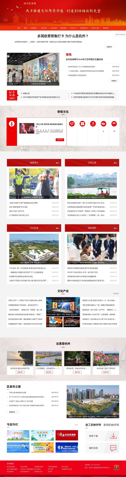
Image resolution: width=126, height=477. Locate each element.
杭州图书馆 (10, 471)
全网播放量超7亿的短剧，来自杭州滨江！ (23, 305)
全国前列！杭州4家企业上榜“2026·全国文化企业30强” (100, 319)
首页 (18, 28)
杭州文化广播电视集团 (27, 469)
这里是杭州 (84, 28)
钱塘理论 (34, 28)
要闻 (25, 28)
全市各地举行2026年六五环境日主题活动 (84, 59)
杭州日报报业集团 (12, 469)
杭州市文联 (65, 466)
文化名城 (54, 28)
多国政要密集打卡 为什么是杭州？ (63, 36)
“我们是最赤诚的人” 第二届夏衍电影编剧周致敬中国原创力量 (100, 305)
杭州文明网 (24, 466)
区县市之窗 (95, 28)
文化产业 (73, 28)
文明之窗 (44, 28)
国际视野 (63, 28)
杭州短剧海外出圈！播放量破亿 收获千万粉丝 (25, 319)
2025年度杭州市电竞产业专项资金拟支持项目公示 (41, 97)
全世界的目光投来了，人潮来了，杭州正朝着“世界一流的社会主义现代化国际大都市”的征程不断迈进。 (49, 42)
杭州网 (50, 471)
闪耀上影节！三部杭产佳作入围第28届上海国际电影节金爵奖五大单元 (26, 300)
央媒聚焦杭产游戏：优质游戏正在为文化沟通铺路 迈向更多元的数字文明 (26, 324)
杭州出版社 (37, 469)
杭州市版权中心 (25, 471)
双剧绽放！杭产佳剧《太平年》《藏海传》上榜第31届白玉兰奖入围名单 (100, 310)
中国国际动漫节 (38, 466)
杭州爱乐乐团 (38, 471)
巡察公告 (26, 93)
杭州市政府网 (11, 466)
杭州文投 (50, 469)
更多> (76, 425)
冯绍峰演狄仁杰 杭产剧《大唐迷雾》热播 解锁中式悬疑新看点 (100, 314)
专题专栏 (106, 28)
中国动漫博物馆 (52, 466)
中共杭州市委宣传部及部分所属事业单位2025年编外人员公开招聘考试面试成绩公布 (95, 93)
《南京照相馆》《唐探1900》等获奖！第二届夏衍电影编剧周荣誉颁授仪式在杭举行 (26, 310)
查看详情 (59, 139)
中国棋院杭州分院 (67, 469)
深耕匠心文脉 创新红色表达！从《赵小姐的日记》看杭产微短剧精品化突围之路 (100, 300)
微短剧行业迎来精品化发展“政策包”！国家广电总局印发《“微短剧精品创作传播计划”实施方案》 (26, 314)
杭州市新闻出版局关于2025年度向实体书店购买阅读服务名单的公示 (95, 97)
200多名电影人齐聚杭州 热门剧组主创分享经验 (99, 324)
